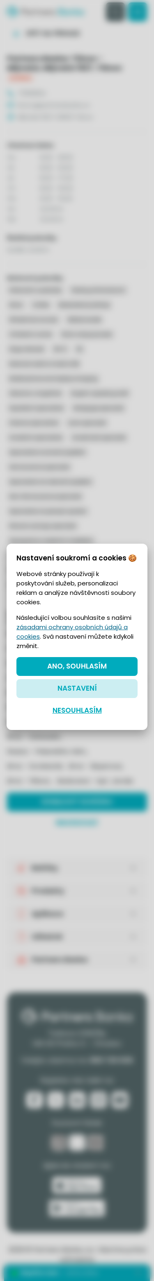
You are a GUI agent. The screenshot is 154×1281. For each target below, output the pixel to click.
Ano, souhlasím (77, 666)
